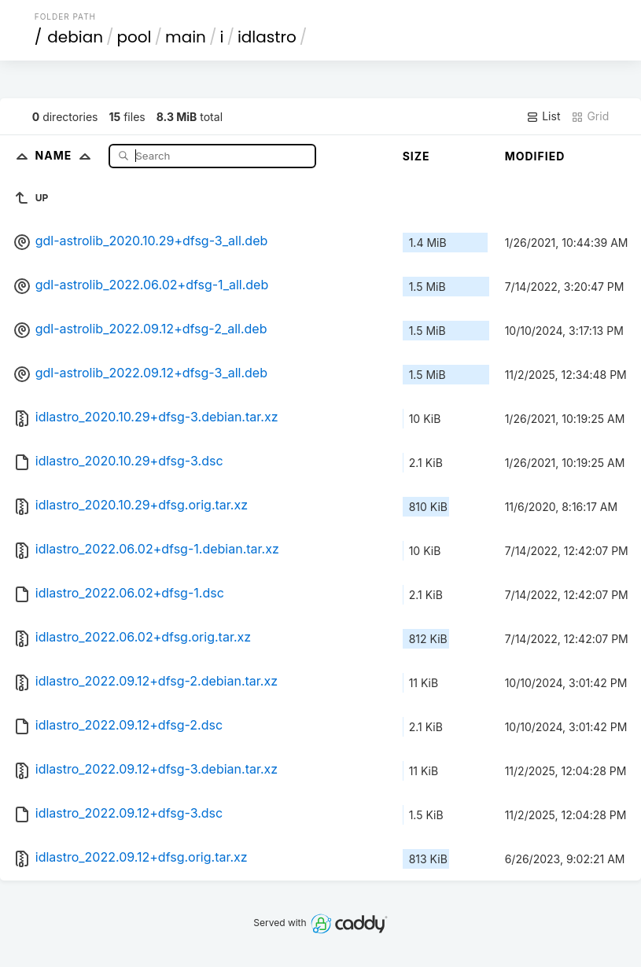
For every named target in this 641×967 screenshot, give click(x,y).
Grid (590, 116)
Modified (535, 156)
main (185, 37)
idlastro (267, 37)
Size (416, 156)
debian (75, 37)
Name (66, 155)
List (543, 116)
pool (134, 37)
